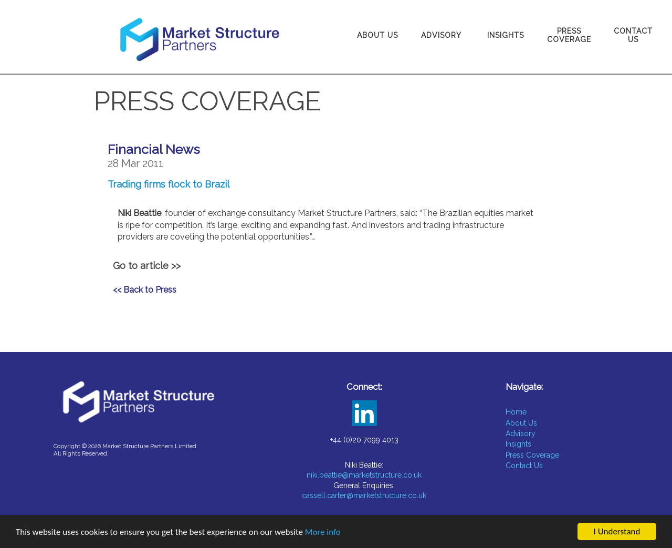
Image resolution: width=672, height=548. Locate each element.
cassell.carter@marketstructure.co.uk (364, 495)
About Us (377, 35)
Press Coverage (569, 35)
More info (323, 532)
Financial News (154, 149)
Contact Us (633, 35)
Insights (505, 35)
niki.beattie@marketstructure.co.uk (364, 475)
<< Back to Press (144, 290)
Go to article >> (147, 265)
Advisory (441, 35)
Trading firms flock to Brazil (168, 184)
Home (516, 412)
